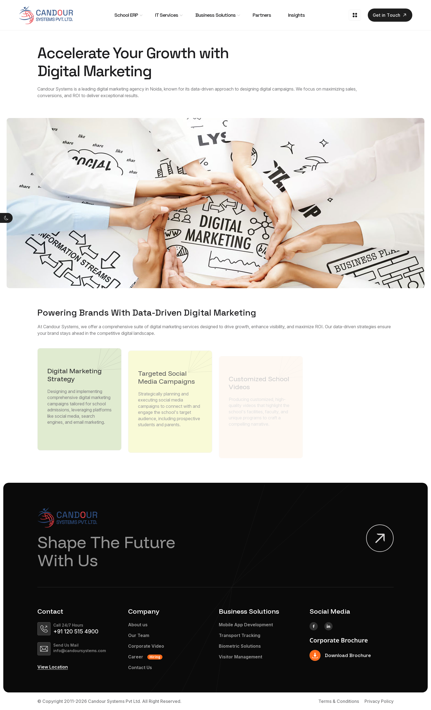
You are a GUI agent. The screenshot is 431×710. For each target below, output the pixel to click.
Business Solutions (215, 15)
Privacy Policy (379, 701)
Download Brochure (340, 655)
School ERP (126, 15)
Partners (262, 15)
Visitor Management (240, 657)
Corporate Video (146, 646)
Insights (296, 15)
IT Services (166, 15)
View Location (52, 667)
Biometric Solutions (240, 646)
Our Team (138, 635)
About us (138, 624)
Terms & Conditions (338, 701)
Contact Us (140, 667)
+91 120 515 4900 (75, 631)
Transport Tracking (239, 635)
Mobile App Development (246, 624)
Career (145, 657)
